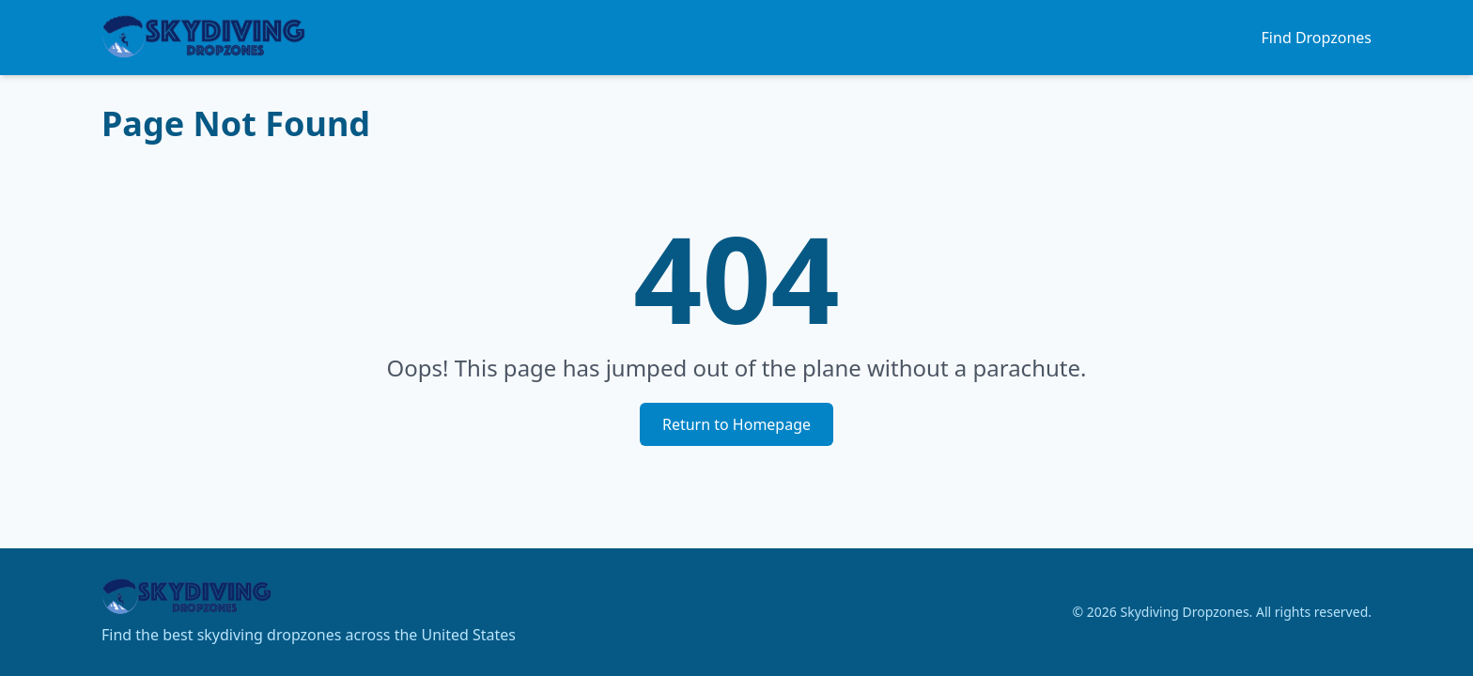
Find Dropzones (1317, 37)
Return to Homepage (736, 424)
